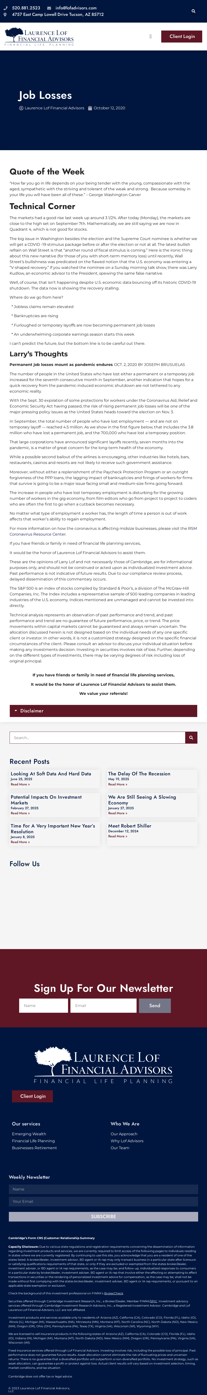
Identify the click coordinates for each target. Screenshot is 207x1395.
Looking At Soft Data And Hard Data (51, 773)
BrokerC (110, 1293)
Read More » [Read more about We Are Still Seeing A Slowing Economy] (117, 813)
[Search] (191, 737)
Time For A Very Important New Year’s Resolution (53, 828)
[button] (193, 11)
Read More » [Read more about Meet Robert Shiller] (117, 836)
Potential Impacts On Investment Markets (46, 800)
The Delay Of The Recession (139, 773)
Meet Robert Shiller (129, 825)
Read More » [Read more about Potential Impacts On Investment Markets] (20, 813)
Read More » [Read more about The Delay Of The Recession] (117, 784)
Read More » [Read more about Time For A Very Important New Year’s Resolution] (20, 841)
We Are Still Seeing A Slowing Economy (142, 800)
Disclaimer (31, 710)
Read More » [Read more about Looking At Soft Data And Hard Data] (20, 784)
